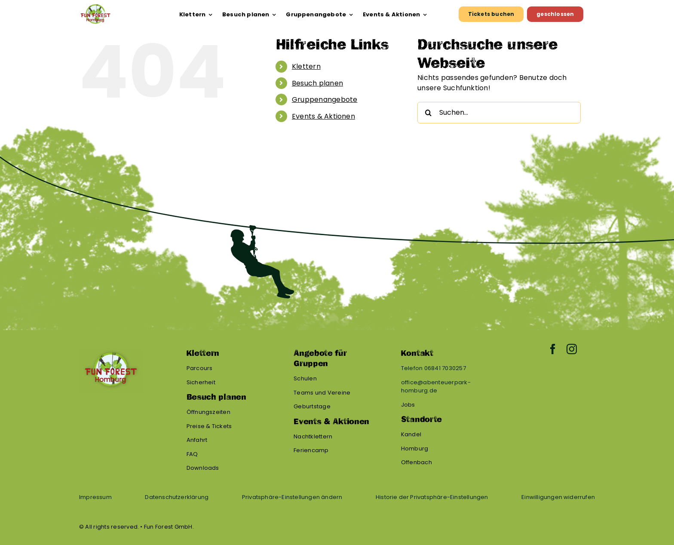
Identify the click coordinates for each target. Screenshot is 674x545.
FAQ (192, 454)
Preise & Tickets (209, 426)
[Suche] (428, 112)
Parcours (200, 368)
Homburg (415, 448)
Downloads (203, 468)
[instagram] (572, 349)
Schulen (305, 378)
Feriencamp (311, 450)
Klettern (306, 66)
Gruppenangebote (325, 99)
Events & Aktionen (323, 116)
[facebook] (553, 349)
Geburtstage (312, 406)
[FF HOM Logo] (95, 7)
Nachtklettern (313, 436)
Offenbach (416, 462)
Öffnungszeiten (208, 412)
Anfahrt (197, 440)
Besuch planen (317, 83)
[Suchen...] (499, 112)
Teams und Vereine (322, 393)
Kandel (411, 434)
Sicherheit (201, 382)
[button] (292, 497)
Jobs (408, 405)
